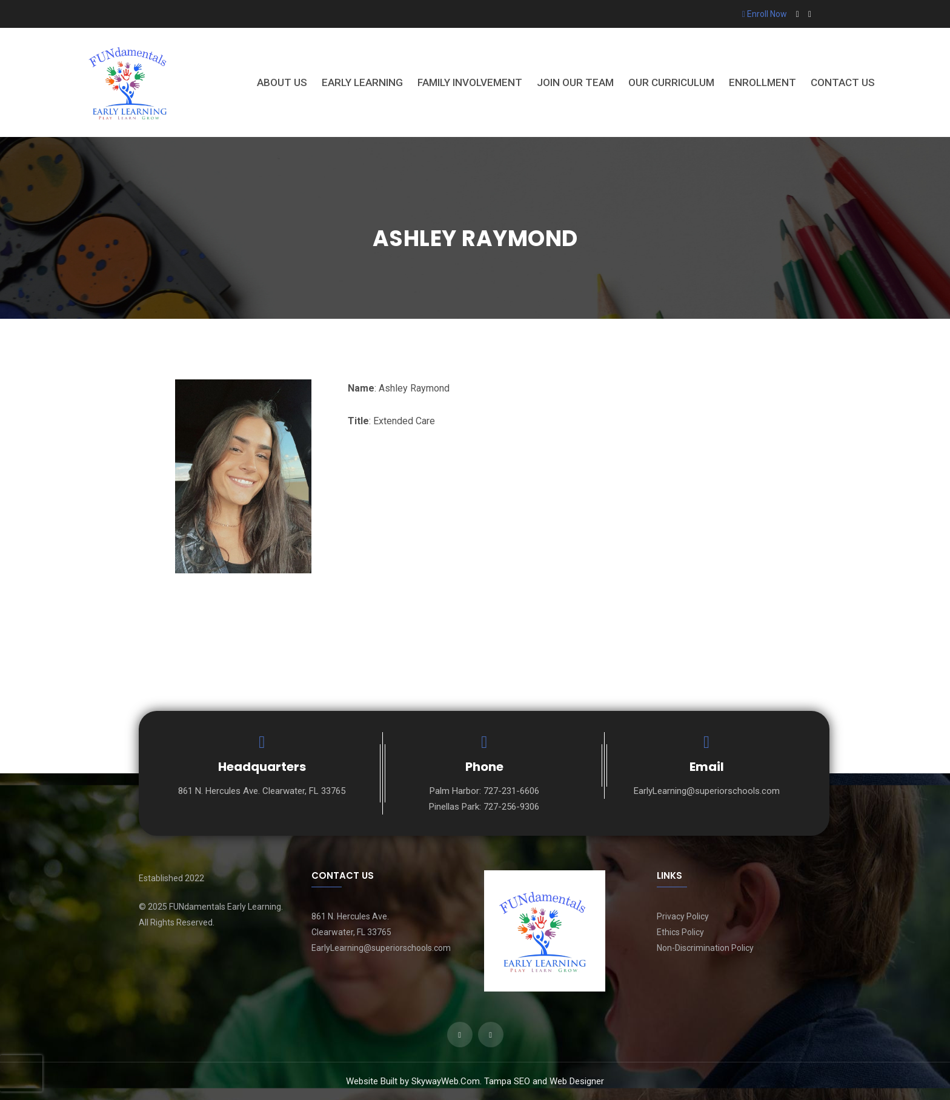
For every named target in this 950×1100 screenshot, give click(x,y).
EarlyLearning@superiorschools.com (707, 790)
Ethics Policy (680, 932)
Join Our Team (575, 82)
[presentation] (21, 1073)
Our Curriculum (671, 82)
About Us (282, 82)
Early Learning (362, 82)
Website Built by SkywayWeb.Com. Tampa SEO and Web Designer (475, 1081)
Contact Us (843, 82)
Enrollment (762, 82)
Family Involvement (469, 82)
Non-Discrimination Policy (705, 948)
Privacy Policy (683, 916)
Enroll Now (764, 14)
